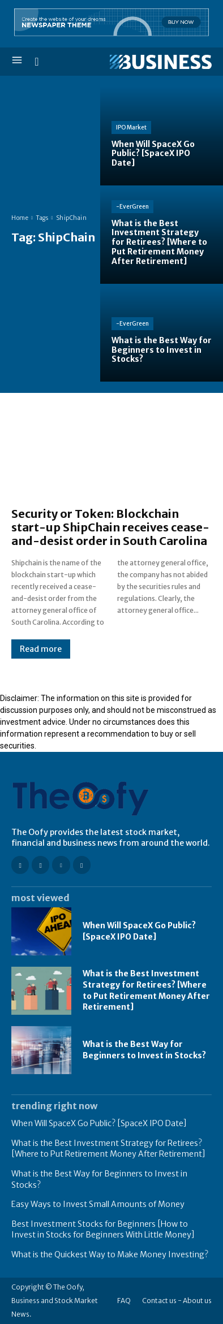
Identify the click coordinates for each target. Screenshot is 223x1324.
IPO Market (131, 127)
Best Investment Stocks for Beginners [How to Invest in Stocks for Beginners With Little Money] (103, 1229)
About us (197, 1300)
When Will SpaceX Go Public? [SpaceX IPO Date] (99, 1123)
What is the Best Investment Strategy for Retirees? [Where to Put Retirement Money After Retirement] (108, 1148)
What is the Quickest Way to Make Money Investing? (109, 1254)
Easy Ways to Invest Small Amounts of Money (98, 1204)
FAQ (124, 1300)
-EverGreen (132, 206)
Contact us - (162, 1300)
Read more (41, 649)
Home (19, 218)
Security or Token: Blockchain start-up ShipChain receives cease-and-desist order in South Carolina (110, 527)
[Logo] (161, 62)
